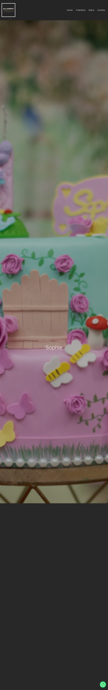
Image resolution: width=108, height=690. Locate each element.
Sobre (91, 10)
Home (70, 10)
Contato (101, 10)
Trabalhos (81, 10)
